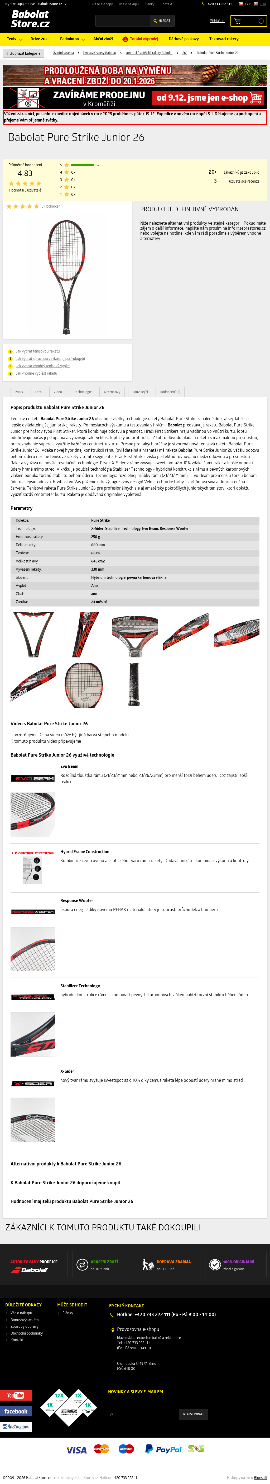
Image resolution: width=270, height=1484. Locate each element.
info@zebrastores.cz (247, 229)
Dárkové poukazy (184, 39)
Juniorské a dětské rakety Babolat (149, 53)
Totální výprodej (144, 39)
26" (184, 53)
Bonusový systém (25, 1320)
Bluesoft (260, 1478)
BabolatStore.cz (50, 4)
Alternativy (112, 392)
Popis (19, 392)
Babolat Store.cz (30, 20)
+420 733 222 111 (218, 4)
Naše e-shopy (102, 4)
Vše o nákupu (129, 4)
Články (150, 4)
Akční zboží (103, 39)
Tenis (11, 39)
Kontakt (166, 4)
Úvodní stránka (63, 53)
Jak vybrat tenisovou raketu (38, 352)
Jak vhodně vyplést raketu (36, 374)
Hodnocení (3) (170, 392)
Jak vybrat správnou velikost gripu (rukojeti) (50, 359)
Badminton (69, 39)
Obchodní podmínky (27, 1334)
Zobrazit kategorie (25, 54)
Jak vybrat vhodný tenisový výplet (43, 366)
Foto (38, 392)
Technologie (83, 392)
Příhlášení (217, 20)
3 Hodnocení (51, 207)
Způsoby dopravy (24, 1327)
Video (58, 392)
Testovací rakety (224, 39)
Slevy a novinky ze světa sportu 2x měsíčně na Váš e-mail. (153, 1402)
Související (140, 392)
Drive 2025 (40, 39)
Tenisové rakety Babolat (99, 53)
